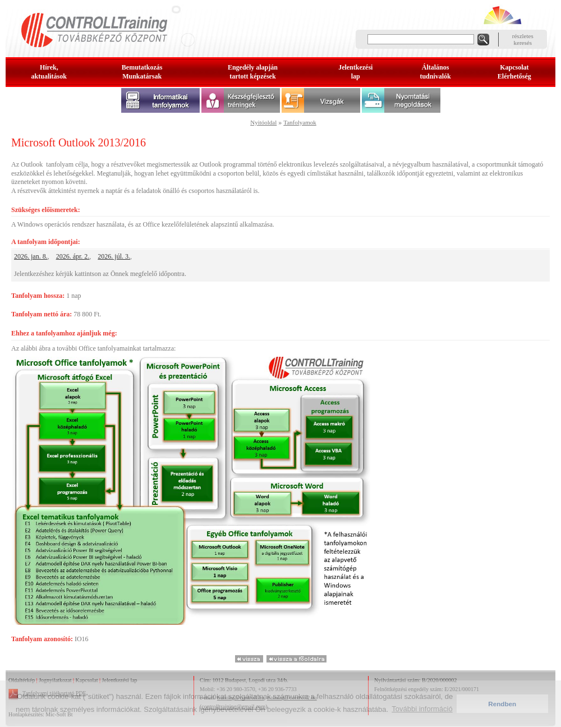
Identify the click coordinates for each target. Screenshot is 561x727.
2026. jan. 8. (31, 256)
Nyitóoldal (263, 122)
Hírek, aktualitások (49, 71)
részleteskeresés (523, 39)
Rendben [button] (502, 703)
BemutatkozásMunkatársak (142, 71)
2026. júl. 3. (114, 256)
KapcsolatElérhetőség (514, 71)
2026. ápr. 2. (73, 256)
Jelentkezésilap (355, 71)
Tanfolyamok (299, 122)
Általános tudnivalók (435, 71)
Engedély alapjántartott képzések (253, 71)
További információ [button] (422, 709)
